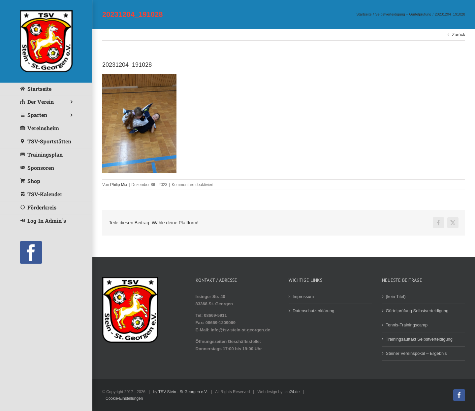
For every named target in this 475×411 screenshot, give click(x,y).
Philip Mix (118, 184)
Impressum (303, 296)
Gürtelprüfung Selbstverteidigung (417, 310)
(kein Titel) (396, 296)
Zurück (458, 34)
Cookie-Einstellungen (124, 398)
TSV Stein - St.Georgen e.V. (183, 392)
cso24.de (292, 392)
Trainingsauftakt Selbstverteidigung (419, 339)
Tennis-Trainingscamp (407, 324)
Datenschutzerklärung (313, 310)
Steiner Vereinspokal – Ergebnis (416, 353)
